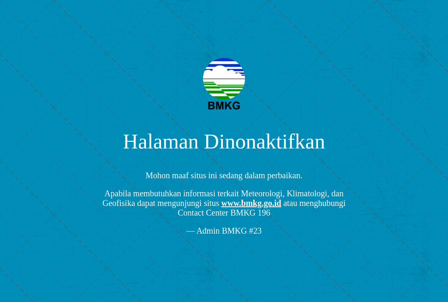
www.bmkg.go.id (251, 203)
